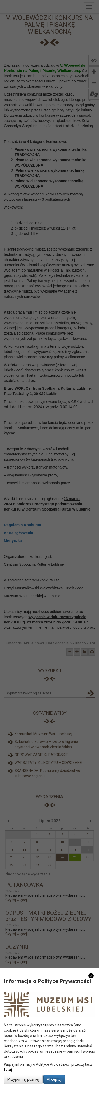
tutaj (8, 1070)
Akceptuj (54, 1079)
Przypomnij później (23, 1079)
